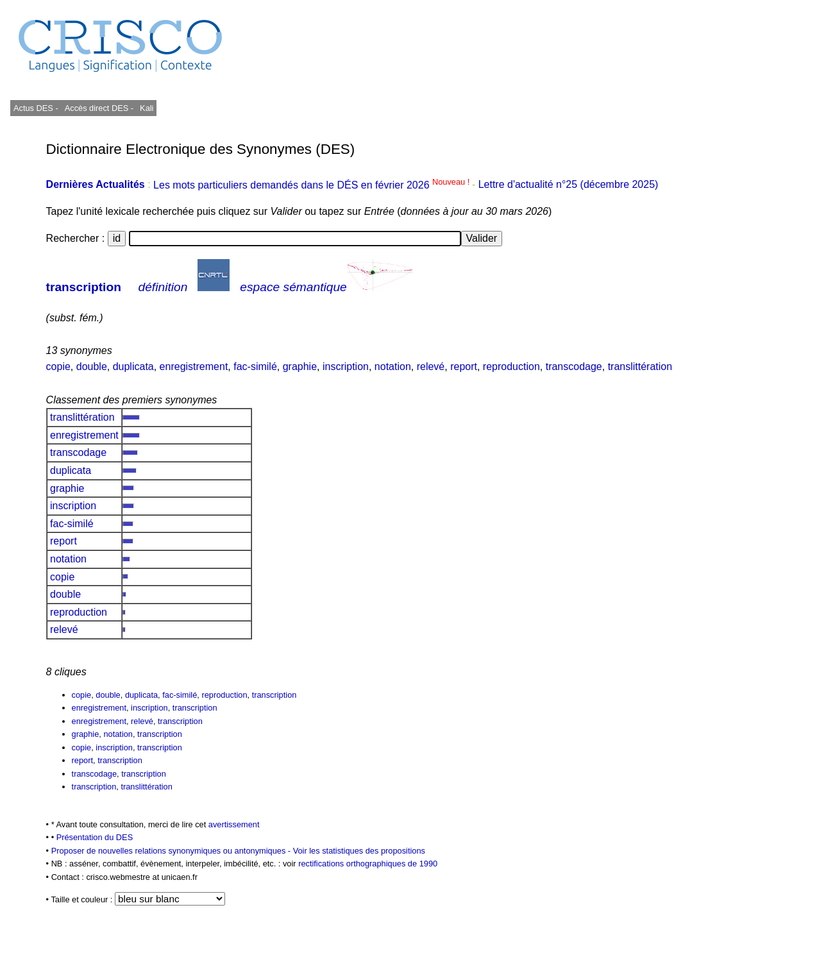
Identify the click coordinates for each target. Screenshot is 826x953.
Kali (146, 108)
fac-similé (255, 366)
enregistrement (194, 366)
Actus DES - (35, 108)
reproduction (511, 366)
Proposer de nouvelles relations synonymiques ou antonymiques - (172, 851)
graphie (300, 366)
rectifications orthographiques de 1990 (367, 863)
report (463, 366)
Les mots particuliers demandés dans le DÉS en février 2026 (312, 185)
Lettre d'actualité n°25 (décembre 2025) (568, 185)
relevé (431, 366)
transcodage (574, 366)
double (91, 366)
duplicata (133, 366)
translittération (640, 366)
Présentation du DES (94, 837)
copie (58, 366)
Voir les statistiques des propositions (359, 851)
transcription (83, 287)
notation (393, 366)
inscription (346, 366)
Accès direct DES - (99, 108)
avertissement (234, 824)
